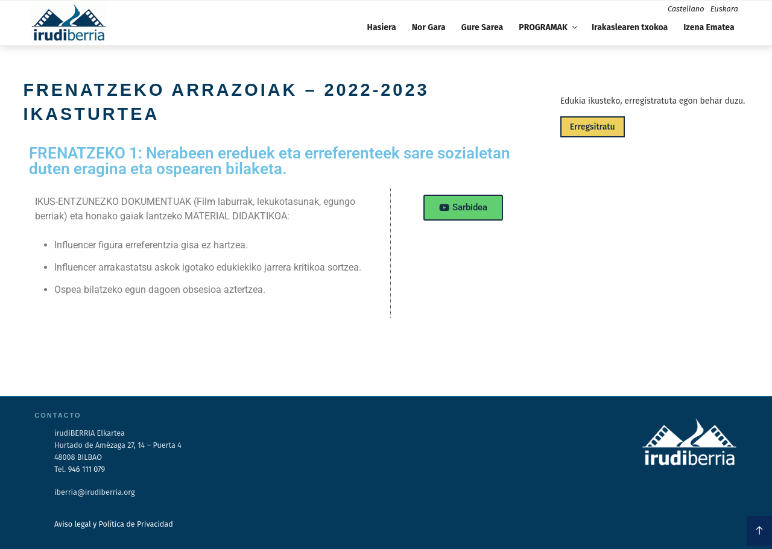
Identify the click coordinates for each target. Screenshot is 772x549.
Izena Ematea (708, 27)
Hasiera (381, 27)
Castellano (686, 8)
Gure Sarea (482, 27)
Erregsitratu (592, 127)
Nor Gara (429, 27)
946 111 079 (86, 469)
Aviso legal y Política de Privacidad (113, 524)
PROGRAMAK (549, 27)
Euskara (724, 8)
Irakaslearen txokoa (630, 27)
